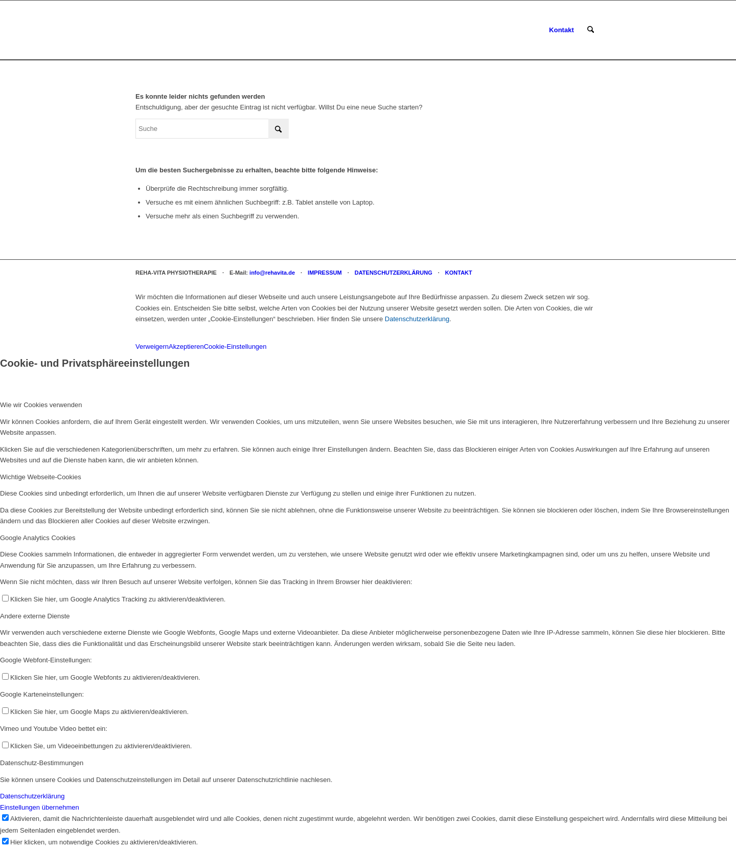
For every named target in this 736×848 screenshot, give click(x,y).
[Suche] (591, 30)
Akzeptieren (186, 346)
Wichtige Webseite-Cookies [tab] (40, 477)
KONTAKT (458, 273)
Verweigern (152, 346)
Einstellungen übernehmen (39, 807)
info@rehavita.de (272, 273)
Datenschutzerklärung (417, 319)
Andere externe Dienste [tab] (35, 616)
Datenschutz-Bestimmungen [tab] (41, 763)
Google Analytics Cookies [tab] (37, 538)
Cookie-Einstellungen (235, 346)
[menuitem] (561, 30)
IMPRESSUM (325, 273)
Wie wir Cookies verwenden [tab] (41, 405)
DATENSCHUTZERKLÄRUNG (393, 273)
